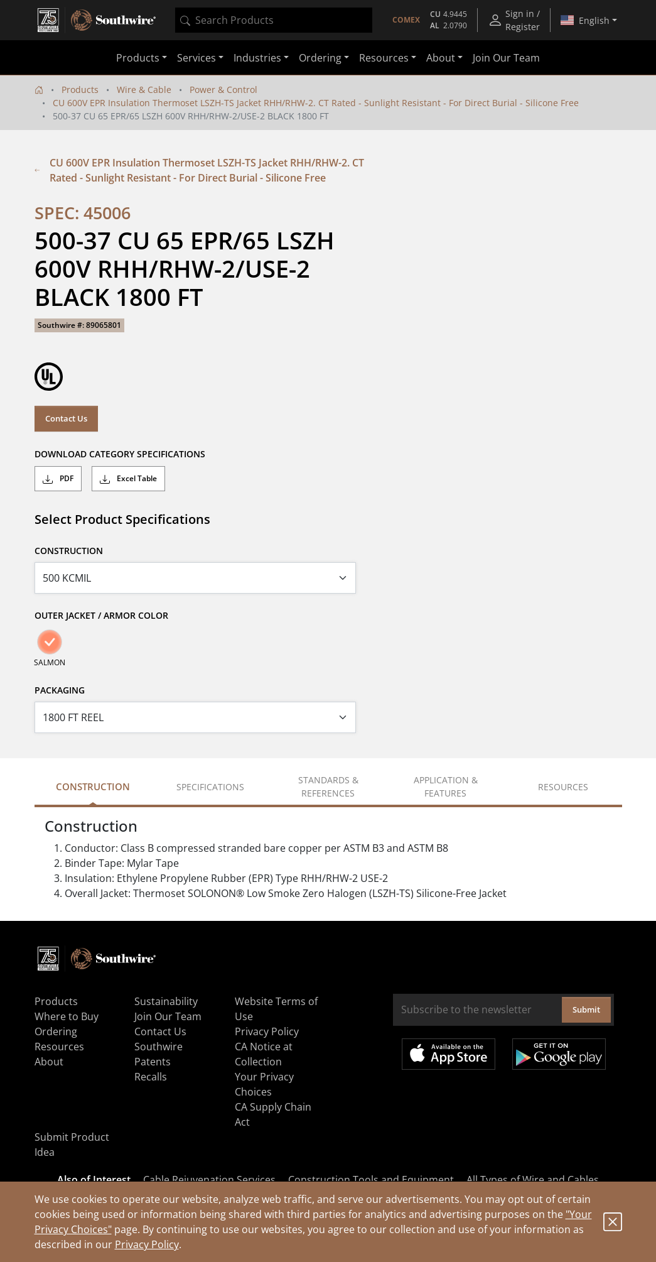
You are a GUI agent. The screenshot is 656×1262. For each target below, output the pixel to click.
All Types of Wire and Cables (532, 1180)
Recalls (150, 1077)
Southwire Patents (158, 1054)
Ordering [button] (320, 58)
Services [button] (196, 58)
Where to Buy (67, 1016)
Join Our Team (506, 58)
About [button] (440, 58)
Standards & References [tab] (328, 786)
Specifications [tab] (210, 787)
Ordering (56, 1031)
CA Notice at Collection (264, 1054)
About (49, 1062)
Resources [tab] (563, 787)
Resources (59, 1046)
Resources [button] (384, 58)
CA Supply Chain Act (273, 1114)
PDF (58, 478)
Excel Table (128, 478)
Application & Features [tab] (446, 786)
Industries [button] (257, 58)
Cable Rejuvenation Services (209, 1180)
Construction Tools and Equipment (371, 1180)
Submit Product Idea (72, 1144)
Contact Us (66, 418)
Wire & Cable (144, 89)
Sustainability (166, 1001)
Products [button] (137, 58)
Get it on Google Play (559, 1054)
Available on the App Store (448, 1054)
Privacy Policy (147, 1244)
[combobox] (273, 20)
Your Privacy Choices (264, 1084)
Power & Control (223, 89)
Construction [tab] (93, 786)
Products (80, 89)
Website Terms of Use (276, 1008)
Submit (586, 1009)
